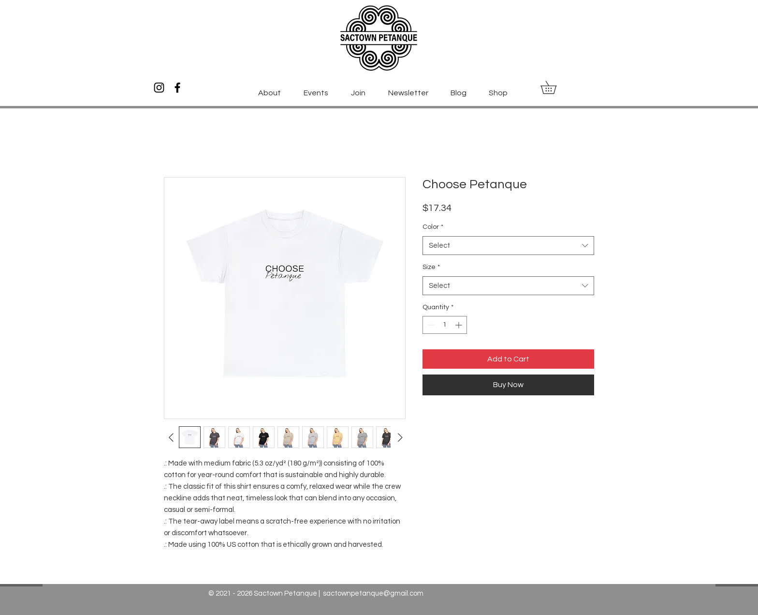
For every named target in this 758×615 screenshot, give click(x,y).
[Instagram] (159, 87)
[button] (554, 87)
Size (431, 267)
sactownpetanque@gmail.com (373, 593)
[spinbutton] (444, 324)
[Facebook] (177, 87)
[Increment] (459, 324)
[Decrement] (430, 324)
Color (433, 227)
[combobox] (508, 245)
